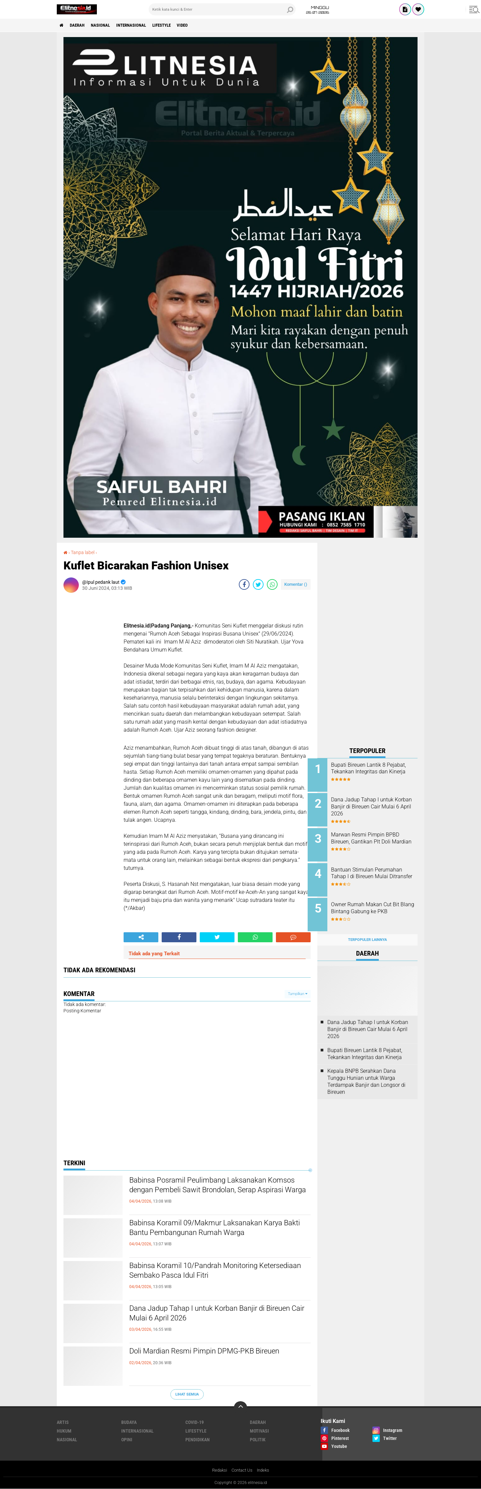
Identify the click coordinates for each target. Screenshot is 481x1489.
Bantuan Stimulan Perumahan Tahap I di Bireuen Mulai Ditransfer (376, 873)
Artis (63, 1422)
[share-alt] (141, 937)
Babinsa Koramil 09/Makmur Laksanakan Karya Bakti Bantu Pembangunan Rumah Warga (219, 1229)
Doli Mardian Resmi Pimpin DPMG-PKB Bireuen (218, 1352)
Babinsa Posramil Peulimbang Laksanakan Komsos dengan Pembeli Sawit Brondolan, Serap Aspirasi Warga (209, 1192)
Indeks (265, 1470)
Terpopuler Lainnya (367, 932)
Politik (258, 1439)
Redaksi (218, 1470)
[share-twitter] (258, 584)
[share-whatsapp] (272, 584)
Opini (126, 1439)
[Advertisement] (367, 643)
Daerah (80, 25)
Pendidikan (197, 1439)
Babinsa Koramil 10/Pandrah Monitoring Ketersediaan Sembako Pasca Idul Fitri (205, 1272)
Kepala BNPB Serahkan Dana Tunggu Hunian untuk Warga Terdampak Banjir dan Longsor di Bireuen (366, 1073)
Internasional (140, 25)
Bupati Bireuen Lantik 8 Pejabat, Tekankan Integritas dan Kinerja (374, 772)
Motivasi (259, 1431)
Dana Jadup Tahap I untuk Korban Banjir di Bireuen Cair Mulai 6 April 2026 (209, 1314)
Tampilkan (297, 994)
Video (198, 25)
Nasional (106, 25)
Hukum (64, 1431)
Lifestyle (174, 25)
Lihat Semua (187, 1394)
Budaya (129, 1422)
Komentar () (295, 584)
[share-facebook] (244, 584)
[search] (222, 9)
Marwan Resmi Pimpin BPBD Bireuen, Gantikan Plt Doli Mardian (375, 839)
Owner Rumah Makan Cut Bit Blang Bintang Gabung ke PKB (376, 903)
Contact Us (242, 1470)
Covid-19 (194, 1422)
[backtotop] (240, 1408)
